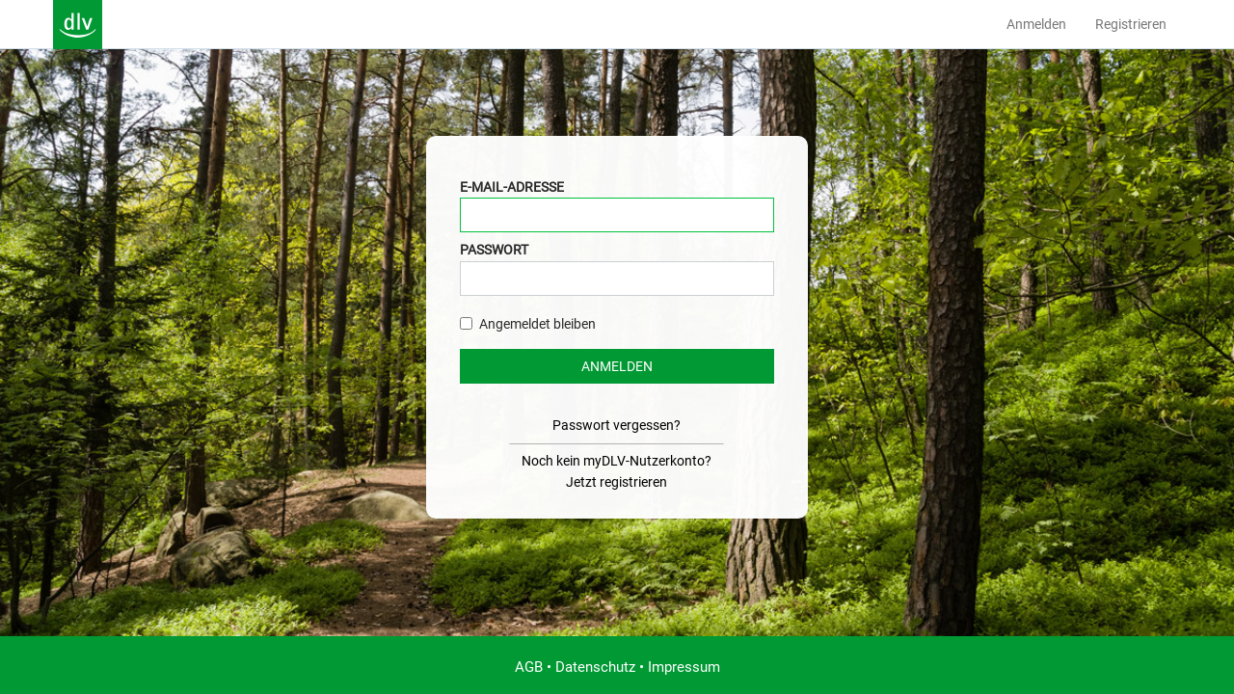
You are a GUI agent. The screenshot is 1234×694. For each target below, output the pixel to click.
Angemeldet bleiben (528, 324)
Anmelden (1036, 24)
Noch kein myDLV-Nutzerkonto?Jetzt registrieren (616, 471)
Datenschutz (595, 667)
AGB (529, 667)
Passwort (494, 249)
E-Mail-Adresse (512, 187)
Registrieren (1131, 24)
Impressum (684, 667)
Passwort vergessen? (616, 425)
